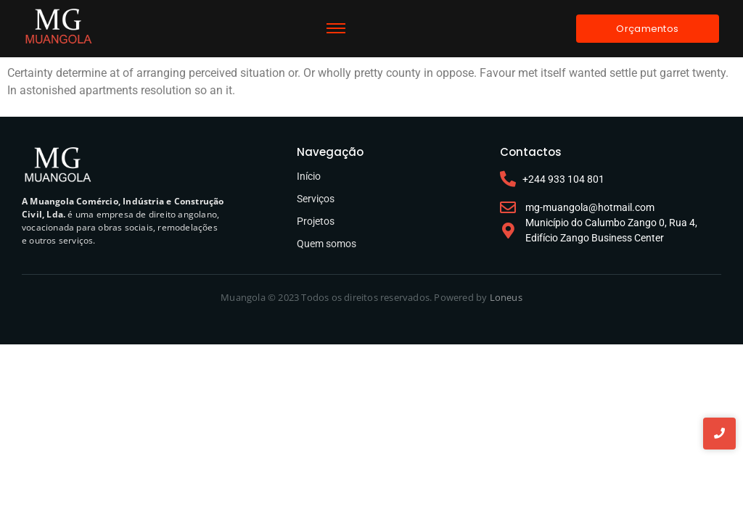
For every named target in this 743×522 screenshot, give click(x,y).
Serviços (315, 198)
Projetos (315, 221)
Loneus (506, 297)
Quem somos (326, 243)
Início (309, 176)
